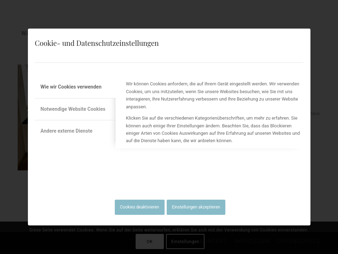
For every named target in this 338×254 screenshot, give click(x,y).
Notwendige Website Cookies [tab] (73, 109)
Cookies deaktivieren (139, 207)
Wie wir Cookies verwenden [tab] (71, 87)
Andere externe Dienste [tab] (67, 131)
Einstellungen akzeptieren (196, 207)
